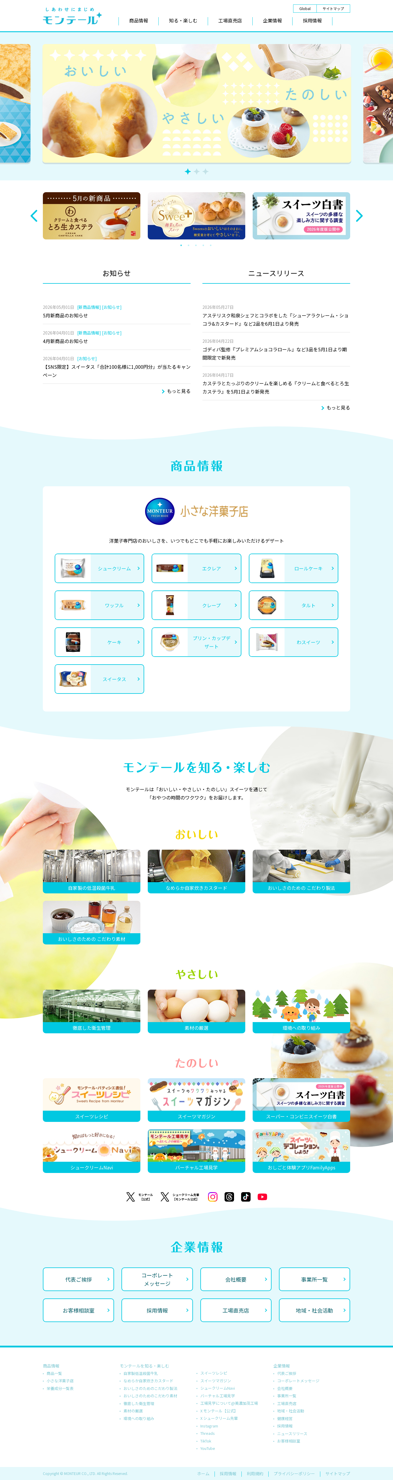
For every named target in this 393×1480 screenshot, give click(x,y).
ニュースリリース (292, 1433)
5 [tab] (214, 245)
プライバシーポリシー (294, 1473)
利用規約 (255, 1473)
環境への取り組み (139, 1418)
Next (359, 216)
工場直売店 (230, 20)
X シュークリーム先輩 (219, 1418)
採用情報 (312, 20)
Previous (33, 216)
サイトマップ (333, 8)
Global (305, 8)
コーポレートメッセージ (298, 1380)
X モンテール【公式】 (219, 1411)
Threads (207, 1433)
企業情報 (272, 20)
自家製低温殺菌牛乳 (141, 1373)
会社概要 (285, 1388)
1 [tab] (188, 171)
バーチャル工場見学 (217, 1396)
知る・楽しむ (183, 20)
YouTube (207, 1448)
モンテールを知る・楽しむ (144, 1366)
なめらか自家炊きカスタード (148, 1380)
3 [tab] (205, 171)
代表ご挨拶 (286, 1373)
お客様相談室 (288, 1441)
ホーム (203, 1473)
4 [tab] (207, 245)
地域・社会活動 (290, 1411)
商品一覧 (54, 1373)
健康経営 (285, 1418)
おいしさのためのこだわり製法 (150, 1388)
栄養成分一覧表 (60, 1388)
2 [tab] (197, 171)
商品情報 (138, 20)
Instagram (209, 1426)
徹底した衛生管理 (139, 1403)
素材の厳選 (133, 1411)
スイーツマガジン (215, 1380)
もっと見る (179, 390)
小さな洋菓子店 (60, 1380)
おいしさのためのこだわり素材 (150, 1396)
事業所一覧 (286, 1396)
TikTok (205, 1441)
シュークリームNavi (217, 1388)
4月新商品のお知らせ (65, 341)
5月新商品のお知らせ (65, 315)
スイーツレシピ (213, 1373)
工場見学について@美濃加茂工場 (229, 1403)
